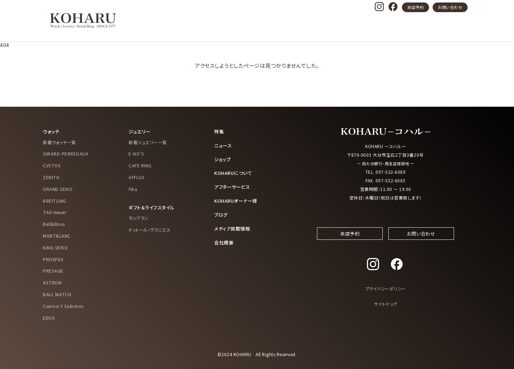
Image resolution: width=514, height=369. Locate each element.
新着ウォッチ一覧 (59, 142)
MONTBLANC (57, 235)
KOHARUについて (234, 172)
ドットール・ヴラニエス (149, 229)
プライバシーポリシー (385, 295)
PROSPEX (53, 259)
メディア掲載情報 (233, 226)
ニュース (223, 144)
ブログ (221, 213)
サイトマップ (385, 310)
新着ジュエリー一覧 (147, 142)
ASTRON (52, 282)
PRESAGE (53, 271)
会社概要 (224, 240)
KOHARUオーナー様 (237, 199)
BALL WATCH (57, 294)
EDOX (49, 317)
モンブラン (138, 217)
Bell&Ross (54, 224)
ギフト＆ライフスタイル (153, 207)
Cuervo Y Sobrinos (63, 306)
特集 (219, 131)
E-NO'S (136, 154)
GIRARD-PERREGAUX (65, 154)
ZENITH (51, 177)
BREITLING (54, 200)
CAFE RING (140, 165)
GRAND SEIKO (58, 189)
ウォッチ (52, 131)
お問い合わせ (450, 7)
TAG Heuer (55, 212)
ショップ (223, 158)
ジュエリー (140, 131)
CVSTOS (52, 165)
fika (132, 189)
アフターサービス (233, 185)
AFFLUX (136, 177)
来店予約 (415, 7)
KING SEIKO (55, 247)
